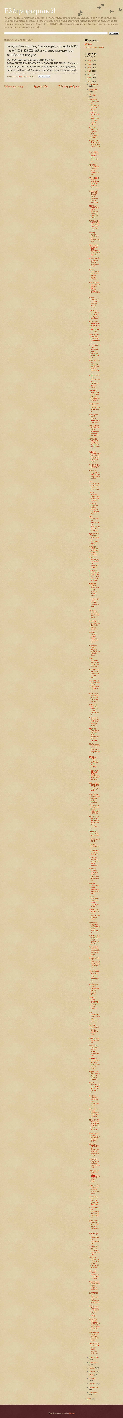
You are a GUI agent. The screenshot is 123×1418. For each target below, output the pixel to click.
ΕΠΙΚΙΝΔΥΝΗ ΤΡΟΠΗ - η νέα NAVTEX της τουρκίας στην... (94, 914)
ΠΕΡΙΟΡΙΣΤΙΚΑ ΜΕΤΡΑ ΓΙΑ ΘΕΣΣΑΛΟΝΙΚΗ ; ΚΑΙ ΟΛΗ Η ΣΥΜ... (94, 1176)
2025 (90, 64)
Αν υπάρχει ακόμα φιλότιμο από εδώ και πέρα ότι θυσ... (94, 650)
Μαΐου (91, 1375)
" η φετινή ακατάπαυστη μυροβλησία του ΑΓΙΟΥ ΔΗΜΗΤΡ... (94, 849)
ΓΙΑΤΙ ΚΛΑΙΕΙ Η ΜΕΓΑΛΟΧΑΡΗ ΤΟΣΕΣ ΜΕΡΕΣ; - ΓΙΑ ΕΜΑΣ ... (94, 225)
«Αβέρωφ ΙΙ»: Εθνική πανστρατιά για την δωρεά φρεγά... (94, 989)
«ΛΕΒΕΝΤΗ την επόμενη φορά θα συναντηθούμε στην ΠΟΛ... (94, 1063)
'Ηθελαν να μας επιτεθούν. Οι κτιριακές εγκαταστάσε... (94, 338)
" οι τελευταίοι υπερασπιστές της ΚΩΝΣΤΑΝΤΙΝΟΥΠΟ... (94, 809)
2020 (90, 81)
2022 (90, 74)
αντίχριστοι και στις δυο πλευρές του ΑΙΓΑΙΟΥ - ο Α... (94, 407)
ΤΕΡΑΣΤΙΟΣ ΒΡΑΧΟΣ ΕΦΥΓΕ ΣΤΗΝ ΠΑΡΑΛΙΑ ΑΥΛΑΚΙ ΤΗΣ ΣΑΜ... (94, 197)
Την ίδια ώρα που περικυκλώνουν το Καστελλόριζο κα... (94, 1238)
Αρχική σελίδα (41, 86)
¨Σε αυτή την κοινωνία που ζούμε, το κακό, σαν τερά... (94, 1250)
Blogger (72, 1413)
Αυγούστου (93, 1363)
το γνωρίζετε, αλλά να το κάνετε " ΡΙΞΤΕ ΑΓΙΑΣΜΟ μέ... (94, 156)
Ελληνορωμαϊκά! (30, 11)
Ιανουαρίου (93, 1392)
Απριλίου (92, 1378)
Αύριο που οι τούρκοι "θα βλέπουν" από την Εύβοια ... (94, 721)
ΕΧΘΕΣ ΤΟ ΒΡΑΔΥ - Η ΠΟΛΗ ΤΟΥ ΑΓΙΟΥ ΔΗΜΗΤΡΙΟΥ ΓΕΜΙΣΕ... (94, 1262)
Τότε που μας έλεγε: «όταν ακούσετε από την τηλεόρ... (94, 798)
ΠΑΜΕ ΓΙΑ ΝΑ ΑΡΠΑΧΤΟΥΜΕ (94, 1040)
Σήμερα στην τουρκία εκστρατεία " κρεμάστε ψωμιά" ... (94, 1137)
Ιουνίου (92, 1371)
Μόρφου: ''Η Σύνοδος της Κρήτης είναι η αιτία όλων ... (94, 144)
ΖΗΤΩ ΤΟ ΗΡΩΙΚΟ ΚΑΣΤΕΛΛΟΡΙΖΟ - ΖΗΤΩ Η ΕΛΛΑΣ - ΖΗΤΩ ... (94, 589)
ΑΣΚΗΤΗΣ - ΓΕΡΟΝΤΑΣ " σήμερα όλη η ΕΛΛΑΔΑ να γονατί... (94, 169)
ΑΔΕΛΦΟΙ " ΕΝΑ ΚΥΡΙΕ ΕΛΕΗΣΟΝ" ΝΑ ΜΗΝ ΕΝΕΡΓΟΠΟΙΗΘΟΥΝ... (94, 395)
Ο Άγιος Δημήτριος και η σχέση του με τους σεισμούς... (94, 662)
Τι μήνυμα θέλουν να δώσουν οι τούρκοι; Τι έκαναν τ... (93, 550)
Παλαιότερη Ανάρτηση (69, 86)
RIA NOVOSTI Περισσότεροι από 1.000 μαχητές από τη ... (94, 1348)
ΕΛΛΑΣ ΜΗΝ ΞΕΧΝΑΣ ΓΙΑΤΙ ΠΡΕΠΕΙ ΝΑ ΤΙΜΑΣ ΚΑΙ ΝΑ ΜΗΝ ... (94, 775)
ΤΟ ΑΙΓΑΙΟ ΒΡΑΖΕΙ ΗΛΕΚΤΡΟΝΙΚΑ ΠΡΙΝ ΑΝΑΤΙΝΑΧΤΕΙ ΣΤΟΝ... (94, 1324)
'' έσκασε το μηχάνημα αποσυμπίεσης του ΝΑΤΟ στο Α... (94, 927)
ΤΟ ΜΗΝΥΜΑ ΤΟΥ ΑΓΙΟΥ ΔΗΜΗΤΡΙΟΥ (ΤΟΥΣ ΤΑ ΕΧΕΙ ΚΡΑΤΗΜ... (94, 1125)
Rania (90, 44)
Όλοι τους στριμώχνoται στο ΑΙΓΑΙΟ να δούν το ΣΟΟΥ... (94, 1030)
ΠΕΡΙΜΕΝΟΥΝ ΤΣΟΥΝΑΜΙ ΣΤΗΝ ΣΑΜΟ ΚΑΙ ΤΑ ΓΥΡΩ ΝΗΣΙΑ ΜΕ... (94, 430)
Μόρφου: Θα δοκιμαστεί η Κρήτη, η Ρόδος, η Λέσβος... (94, 1075)
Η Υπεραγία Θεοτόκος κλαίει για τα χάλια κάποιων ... (94, 861)
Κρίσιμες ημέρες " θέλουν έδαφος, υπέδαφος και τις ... (93, 637)
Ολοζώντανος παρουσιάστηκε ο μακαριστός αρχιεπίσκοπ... (94, 685)
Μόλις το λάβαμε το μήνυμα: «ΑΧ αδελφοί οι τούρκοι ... (93, 132)
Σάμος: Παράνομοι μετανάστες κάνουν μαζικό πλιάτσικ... (94, 274)
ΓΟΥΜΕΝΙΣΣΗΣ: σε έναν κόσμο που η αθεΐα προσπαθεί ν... (94, 976)
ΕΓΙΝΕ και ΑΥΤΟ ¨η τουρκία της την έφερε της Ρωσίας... (94, 762)
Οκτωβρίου (93, 95)
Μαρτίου (92, 1384)
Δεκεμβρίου (93, 84)
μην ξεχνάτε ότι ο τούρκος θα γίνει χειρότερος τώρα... (94, 262)
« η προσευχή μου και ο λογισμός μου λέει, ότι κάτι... (94, 603)
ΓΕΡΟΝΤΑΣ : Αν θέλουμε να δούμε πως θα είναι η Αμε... (94, 1163)
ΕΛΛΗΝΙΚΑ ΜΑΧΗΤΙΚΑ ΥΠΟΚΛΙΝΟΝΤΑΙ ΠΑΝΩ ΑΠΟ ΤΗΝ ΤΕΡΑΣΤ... (94, 575)
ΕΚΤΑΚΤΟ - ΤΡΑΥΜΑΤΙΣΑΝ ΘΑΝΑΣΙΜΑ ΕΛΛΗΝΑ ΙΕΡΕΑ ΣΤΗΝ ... (94, 118)
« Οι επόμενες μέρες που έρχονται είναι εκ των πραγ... (94, 1336)
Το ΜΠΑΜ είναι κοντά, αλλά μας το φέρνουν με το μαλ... (94, 940)
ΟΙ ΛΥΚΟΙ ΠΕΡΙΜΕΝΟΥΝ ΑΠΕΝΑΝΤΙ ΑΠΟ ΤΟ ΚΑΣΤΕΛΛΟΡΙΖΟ (94, 1150)
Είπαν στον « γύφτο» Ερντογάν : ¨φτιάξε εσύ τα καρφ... (94, 1112)
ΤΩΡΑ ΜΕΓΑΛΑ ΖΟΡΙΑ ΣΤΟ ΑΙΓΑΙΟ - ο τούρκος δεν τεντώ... (94, 787)
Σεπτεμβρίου (94, 1357)
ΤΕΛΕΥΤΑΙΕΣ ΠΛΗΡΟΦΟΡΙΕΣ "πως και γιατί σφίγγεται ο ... (94, 1225)
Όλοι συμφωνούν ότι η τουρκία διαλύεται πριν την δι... (94, 485)
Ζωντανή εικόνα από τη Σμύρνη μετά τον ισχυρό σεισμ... (94, 302)
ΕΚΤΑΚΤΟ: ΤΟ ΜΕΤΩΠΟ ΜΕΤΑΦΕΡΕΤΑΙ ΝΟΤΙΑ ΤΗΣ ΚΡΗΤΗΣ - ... (94, 822)
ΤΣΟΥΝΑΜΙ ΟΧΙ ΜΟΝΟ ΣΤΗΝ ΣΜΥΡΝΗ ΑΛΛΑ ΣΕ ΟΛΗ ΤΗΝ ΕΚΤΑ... (94, 212)
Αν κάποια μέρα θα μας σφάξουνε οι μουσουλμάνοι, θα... (94, 474)
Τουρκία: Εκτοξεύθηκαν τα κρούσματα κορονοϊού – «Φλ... (94, 888)
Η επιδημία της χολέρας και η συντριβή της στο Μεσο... (94, 673)
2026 (90, 61)
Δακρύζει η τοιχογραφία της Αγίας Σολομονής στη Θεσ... (94, 314)
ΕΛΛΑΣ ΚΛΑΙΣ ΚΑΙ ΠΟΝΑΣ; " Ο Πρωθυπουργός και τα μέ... (94, 963)
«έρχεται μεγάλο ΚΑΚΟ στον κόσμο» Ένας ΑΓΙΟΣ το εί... (94, 237)
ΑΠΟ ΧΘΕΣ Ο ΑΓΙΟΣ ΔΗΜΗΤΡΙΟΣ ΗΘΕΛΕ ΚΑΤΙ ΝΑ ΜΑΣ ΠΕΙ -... (94, 183)
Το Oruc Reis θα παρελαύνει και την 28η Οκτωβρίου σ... (94, 1212)
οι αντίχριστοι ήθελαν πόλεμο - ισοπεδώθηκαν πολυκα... (94, 418)
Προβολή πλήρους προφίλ (94, 47)
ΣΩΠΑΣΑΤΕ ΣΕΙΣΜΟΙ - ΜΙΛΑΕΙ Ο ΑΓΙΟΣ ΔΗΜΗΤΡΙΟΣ (94, 709)
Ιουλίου (92, 1368)
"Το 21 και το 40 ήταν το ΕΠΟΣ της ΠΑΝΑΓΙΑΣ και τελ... (94, 697)
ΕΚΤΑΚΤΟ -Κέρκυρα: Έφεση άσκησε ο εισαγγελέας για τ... (94, 508)
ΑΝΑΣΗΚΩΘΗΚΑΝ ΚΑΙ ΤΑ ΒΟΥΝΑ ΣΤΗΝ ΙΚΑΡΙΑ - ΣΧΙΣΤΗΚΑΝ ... (94, 288)
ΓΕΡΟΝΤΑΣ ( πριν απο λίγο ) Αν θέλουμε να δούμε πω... (94, 1200)
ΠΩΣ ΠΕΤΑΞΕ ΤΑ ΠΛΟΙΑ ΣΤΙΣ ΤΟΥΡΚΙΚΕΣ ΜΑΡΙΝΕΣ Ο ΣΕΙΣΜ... (94, 250)
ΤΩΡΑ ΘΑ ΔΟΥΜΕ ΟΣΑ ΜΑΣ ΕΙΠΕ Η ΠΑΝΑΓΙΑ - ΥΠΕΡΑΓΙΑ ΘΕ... (94, 874)
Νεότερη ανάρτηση (13, 86)
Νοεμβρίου (93, 89)
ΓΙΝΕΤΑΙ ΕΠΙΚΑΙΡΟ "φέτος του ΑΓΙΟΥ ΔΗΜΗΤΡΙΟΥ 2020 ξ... (94, 901)
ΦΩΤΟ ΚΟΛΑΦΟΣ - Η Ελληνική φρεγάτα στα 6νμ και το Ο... (94, 1087)
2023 (90, 71)
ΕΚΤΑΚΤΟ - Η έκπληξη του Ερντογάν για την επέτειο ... (94, 625)
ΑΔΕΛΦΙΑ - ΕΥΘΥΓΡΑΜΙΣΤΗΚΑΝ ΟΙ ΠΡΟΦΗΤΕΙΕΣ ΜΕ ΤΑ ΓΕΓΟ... (94, 457)
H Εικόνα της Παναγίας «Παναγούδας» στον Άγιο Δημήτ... (94, 1311)
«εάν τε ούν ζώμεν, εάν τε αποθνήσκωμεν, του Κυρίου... (94, 104)
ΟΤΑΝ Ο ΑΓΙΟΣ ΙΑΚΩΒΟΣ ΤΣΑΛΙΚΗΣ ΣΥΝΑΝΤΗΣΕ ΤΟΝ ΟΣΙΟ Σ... (94, 1003)
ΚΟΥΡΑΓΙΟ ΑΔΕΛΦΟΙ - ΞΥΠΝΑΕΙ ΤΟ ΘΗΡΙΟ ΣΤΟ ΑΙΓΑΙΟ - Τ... (94, 443)
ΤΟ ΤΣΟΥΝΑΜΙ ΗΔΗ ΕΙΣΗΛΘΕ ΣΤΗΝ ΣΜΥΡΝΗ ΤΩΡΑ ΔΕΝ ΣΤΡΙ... (94, 351)
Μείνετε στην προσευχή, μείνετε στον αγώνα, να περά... (94, 951)
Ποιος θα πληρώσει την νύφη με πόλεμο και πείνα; (94, 614)
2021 (90, 78)
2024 (90, 67)
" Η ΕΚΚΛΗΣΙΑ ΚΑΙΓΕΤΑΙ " (94, 466)
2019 (90, 1399)
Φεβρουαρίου (94, 1387)
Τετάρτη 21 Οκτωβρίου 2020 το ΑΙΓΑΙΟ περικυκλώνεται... (94, 1050)
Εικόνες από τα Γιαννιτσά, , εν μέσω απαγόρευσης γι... (94, 1189)
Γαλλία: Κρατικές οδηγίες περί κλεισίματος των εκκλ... (94, 496)
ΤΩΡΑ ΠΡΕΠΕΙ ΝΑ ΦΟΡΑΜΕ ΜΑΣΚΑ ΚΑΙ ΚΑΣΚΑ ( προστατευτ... (94, 366)
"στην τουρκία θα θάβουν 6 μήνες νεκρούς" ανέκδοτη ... (94, 1286)
